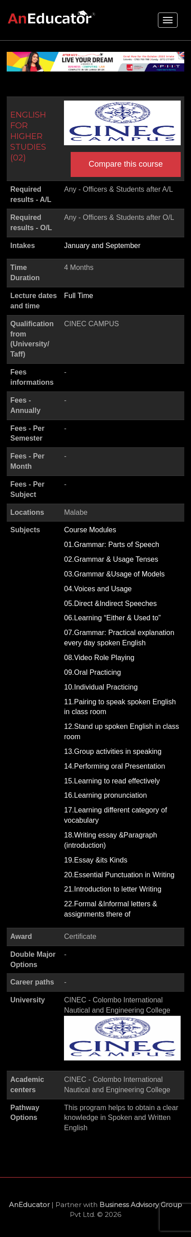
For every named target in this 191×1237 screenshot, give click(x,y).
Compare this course (126, 164)
